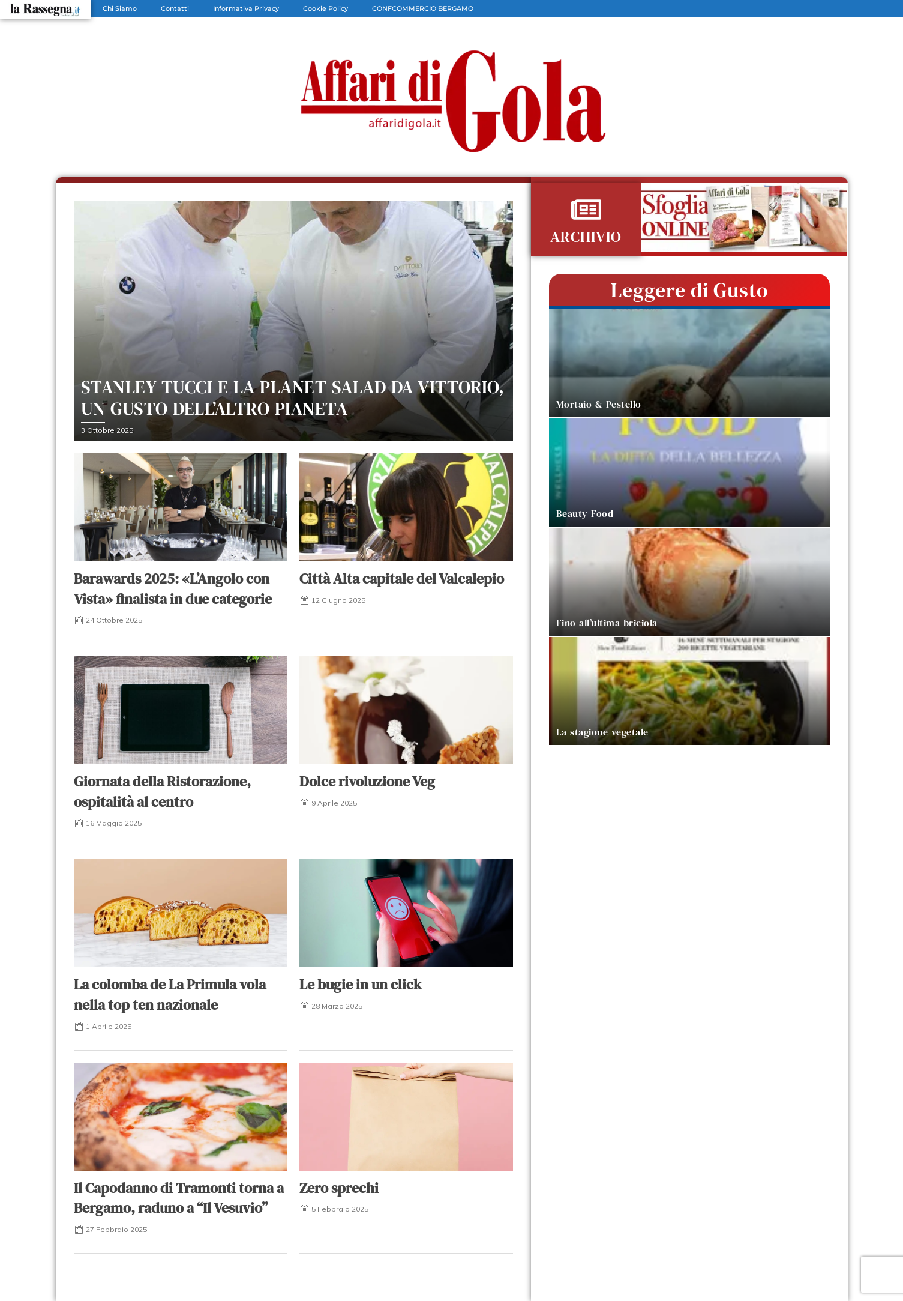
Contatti (175, 8)
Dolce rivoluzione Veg (367, 781)
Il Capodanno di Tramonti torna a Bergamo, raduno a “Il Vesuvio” (179, 1198)
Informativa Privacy (246, 8)
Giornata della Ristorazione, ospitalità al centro (162, 791)
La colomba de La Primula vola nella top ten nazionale (170, 994)
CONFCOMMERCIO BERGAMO (422, 8)
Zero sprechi (339, 1188)
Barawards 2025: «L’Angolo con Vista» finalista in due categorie (173, 589)
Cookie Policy (325, 8)
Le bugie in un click (360, 984)
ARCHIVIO (586, 236)
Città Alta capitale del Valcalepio (401, 578)
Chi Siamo (120, 8)
